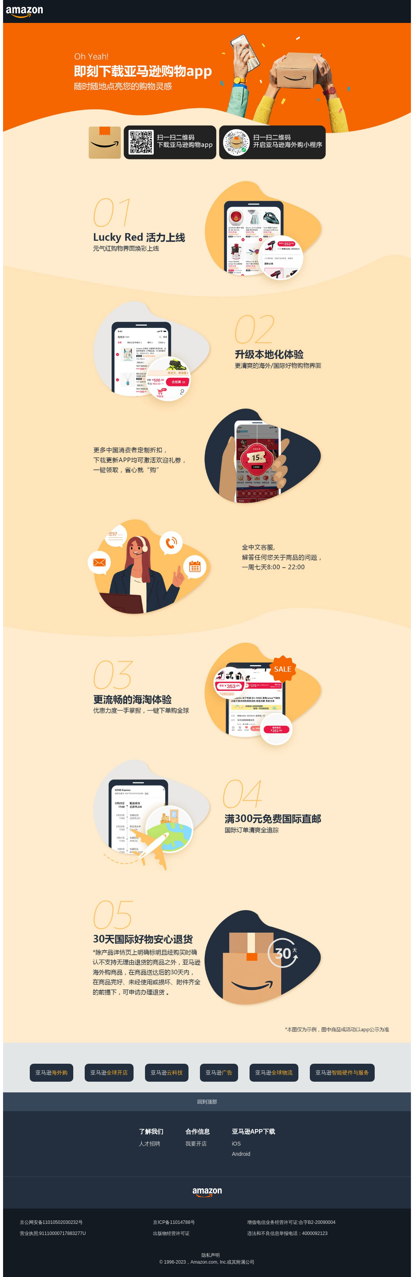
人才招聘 (149, 1144)
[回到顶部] (207, 1101)
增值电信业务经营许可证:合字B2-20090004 (291, 1222)
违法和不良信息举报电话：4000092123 (287, 1233)
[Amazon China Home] (207, 1192)
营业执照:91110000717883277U (53, 1233)
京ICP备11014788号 (174, 1222)
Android (241, 1154)
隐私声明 (210, 1255)
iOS (236, 1144)
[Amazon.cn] (25, 11)
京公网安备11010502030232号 (51, 1222)
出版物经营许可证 (171, 1233)
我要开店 (196, 1144)
